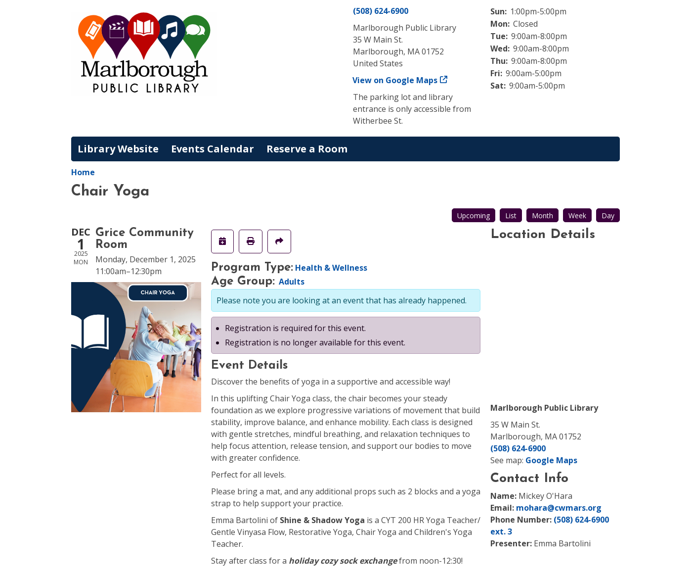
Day (608, 215)
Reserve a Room (306, 148)
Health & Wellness (331, 267)
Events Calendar (212, 148)
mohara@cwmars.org (559, 507)
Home (83, 172)
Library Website (118, 148)
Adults (291, 281)
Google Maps (551, 460)
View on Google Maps (395, 80)
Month (542, 215)
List (511, 215)
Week (577, 215)
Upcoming (473, 215)
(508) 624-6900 (380, 10)
